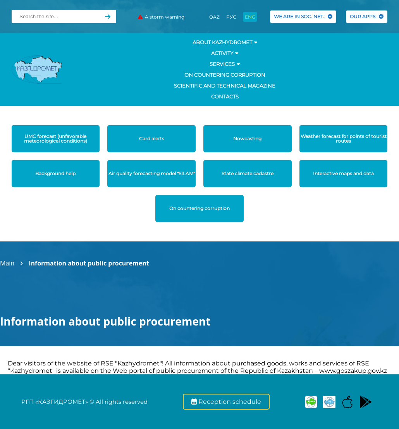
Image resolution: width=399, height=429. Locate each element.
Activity (224, 53)
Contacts (225, 96)
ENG (250, 17)
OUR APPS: (367, 16)
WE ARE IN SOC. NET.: (303, 16)
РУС (231, 17)
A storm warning (161, 17)
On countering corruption (224, 75)
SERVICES (225, 64)
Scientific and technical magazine (224, 86)
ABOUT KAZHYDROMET (225, 42)
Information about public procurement (89, 263)
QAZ (214, 17)
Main (7, 263)
